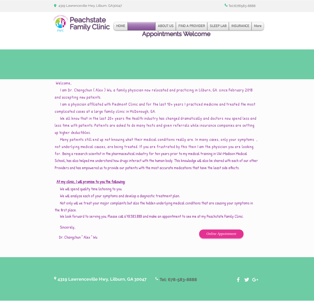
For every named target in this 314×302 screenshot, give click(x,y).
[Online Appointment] (221, 233)
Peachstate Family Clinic (90, 23)
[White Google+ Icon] (255, 280)
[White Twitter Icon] (247, 280)
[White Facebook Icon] (238, 280)
